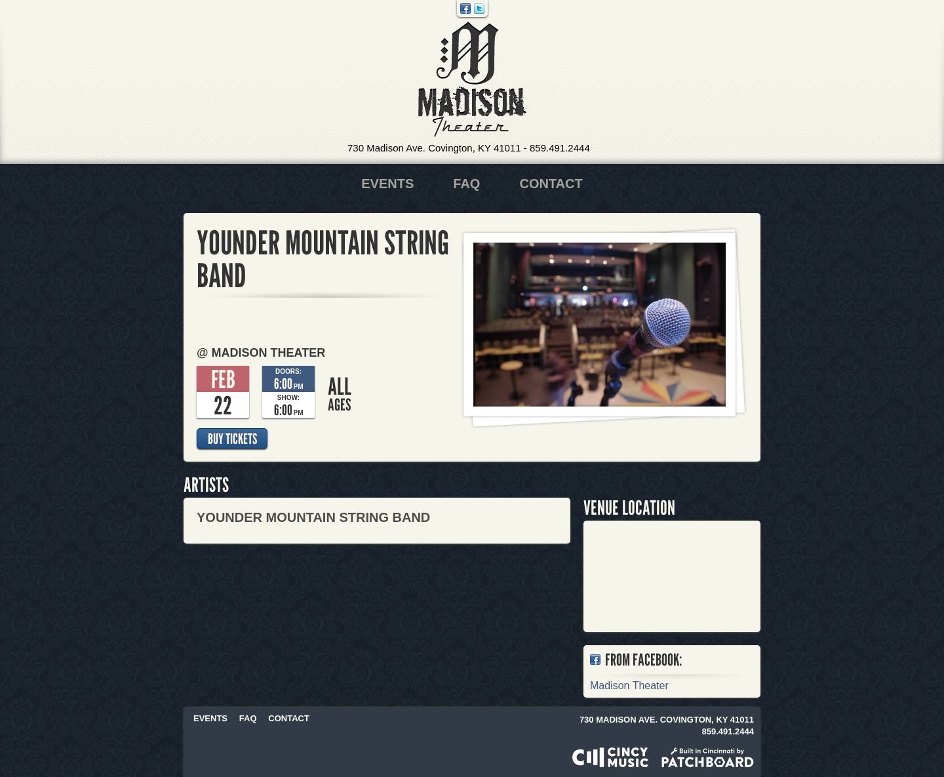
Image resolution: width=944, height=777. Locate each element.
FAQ (466, 183)
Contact (550, 183)
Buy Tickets (232, 438)
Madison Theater (472, 80)
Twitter (479, 8)
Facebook (465, 8)
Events (387, 183)
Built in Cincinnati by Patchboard (707, 757)
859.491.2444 (560, 147)
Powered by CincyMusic (610, 757)
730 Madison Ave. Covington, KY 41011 (434, 147)
